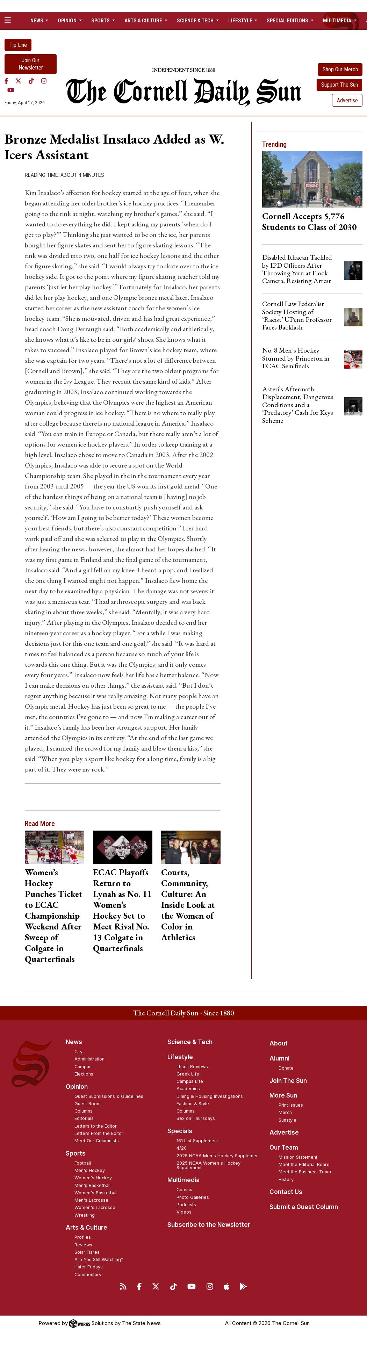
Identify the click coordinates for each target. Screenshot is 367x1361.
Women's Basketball (95, 1192)
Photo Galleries (193, 1197)
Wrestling (84, 1215)
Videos (184, 1212)
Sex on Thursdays (196, 1118)
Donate (286, 1068)
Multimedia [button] (337, 20)
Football (82, 1163)
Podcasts (186, 1204)
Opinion (77, 1086)
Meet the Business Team (305, 1171)
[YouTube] (10, 90)
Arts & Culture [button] (143, 20)
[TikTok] (31, 81)
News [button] (37, 20)
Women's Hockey (93, 1177)
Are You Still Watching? (98, 1259)
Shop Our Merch (340, 69)
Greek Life (188, 1074)
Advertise (347, 100)
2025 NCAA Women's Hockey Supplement (208, 1165)
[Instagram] (43, 81)
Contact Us (285, 1191)
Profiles (82, 1237)
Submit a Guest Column (303, 1206)
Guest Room (87, 1103)
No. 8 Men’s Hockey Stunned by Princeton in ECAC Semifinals (296, 358)
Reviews (83, 1244)
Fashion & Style (193, 1103)
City (78, 1051)
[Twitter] (18, 81)
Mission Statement (298, 1157)
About (278, 1043)
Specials (179, 1131)
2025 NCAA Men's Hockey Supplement (218, 1155)
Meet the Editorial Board (304, 1164)
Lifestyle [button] (240, 20)
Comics (184, 1189)
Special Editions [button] (288, 20)
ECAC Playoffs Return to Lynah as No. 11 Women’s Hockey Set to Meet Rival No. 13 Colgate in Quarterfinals (122, 910)
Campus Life (190, 1081)
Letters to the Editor (95, 1126)
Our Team (283, 1147)
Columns (83, 1111)
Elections (83, 1074)
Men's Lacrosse (91, 1200)
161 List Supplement (197, 1140)
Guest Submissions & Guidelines (108, 1096)
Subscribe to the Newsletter (208, 1224)
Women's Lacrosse (94, 1207)
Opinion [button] (68, 20)
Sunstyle (287, 1120)
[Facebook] (6, 81)
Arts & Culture (86, 1227)
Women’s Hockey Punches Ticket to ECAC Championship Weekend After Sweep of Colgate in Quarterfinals (53, 915)
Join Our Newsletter (31, 64)
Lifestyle (180, 1057)
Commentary (87, 1274)
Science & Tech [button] (196, 20)
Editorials (84, 1118)
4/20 (182, 1148)
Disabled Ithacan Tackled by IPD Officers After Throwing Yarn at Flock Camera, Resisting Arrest (297, 269)
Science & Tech (190, 1041)
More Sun (283, 1095)
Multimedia (183, 1180)
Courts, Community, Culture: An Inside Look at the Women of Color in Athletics (188, 905)
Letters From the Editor (98, 1133)
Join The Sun (288, 1080)
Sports (76, 1153)
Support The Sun (339, 84)
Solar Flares (87, 1252)
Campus (83, 1066)
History (286, 1179)
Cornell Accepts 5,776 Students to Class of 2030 (309, 221)
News (74, 1041)
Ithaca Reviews (192, 1066)
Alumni (279, 1058)
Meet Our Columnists (96, 1140)
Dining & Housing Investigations (210, 1096)
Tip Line (18, 45)
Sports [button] (101, 20)
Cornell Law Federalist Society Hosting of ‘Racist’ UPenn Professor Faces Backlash (297, 315)
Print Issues (291, 1105)
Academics (188, 1088)
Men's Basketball (92, 1185)
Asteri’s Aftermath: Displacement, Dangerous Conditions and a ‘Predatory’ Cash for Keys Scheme (297, 404)
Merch (285, 1112)
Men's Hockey (89, 1170)
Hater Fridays (88, 1266)
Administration (89, 1059)
